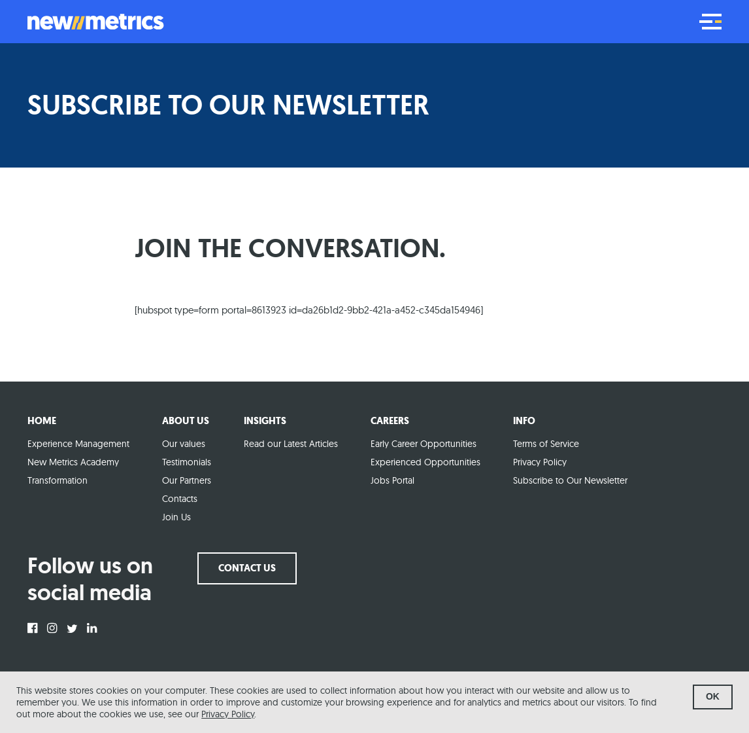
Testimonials (186, 462)
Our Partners (186, 480)
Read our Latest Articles (291, 444)
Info (524, 420)
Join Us (176, 517)
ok (713, 696)
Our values (183, 444)
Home (41, 420)
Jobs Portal (392, 480)
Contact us (247, 568)
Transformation (57, 480)
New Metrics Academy (73, 462)
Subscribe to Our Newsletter (570, 480)
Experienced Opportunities (425, 462)
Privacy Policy (227, 714)
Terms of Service (546, 444)
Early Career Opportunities (423, 444)
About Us (185, 420)
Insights (265, 420)
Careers (390, 420)
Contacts (179, 499)
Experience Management (78, 444)
